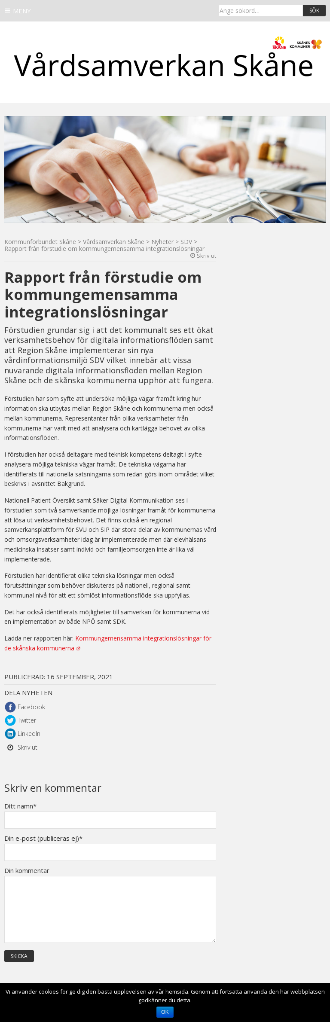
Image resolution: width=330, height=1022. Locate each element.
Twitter (27, 720)
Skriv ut (206, 255)
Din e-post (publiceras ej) (43, 838)
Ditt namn (20, 806)
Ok (164, 1012)
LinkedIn (29, 733)
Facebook (31, 707)
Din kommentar (26, 870)
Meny (22, 10)
